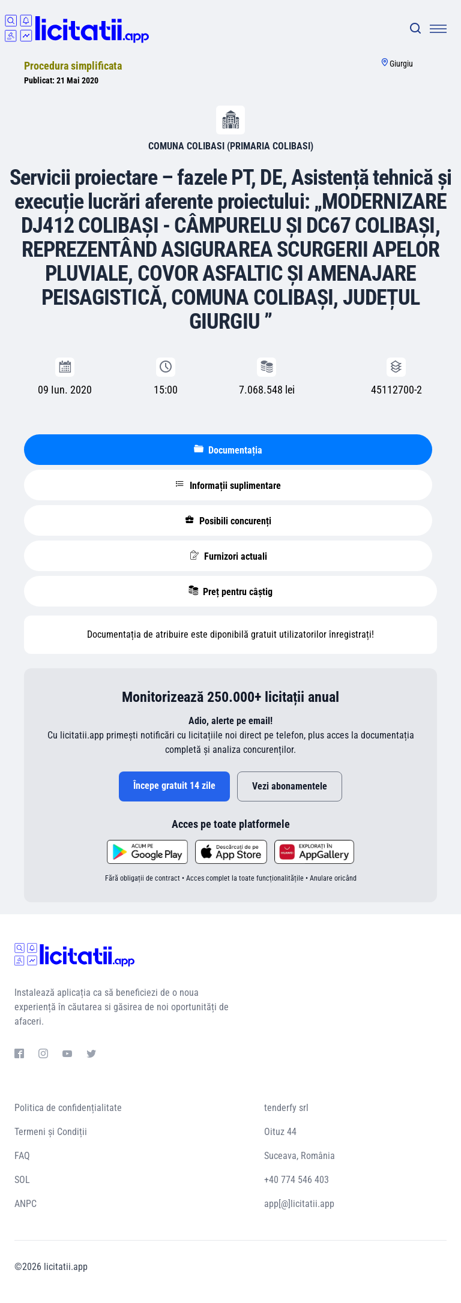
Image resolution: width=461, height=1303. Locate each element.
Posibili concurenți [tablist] (228, 521)
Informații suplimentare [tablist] (228, 485)
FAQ (22, 1155)
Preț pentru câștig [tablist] (230, 592)
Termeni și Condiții (50, 1131)
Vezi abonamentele (289, 786)
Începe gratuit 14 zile (174, 785)
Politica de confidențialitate (68, 1107)
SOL (22, 1179)
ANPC (25, 1203)
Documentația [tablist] (228, 450)
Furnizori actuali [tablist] (228, 556)
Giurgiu (401, 63)
